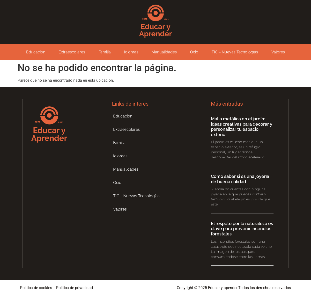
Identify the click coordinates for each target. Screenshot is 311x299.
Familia (104, 52)
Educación (35, 52)
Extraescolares (72, 52)
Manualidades (164, 52)
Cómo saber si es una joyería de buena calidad (240, 179)
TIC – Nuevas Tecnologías (235, 52)
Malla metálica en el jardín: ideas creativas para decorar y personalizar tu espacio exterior (241, 126)
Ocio (194, 52)
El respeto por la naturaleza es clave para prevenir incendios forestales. (242, 228)
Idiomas (131, 52)
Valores (278, 52)
